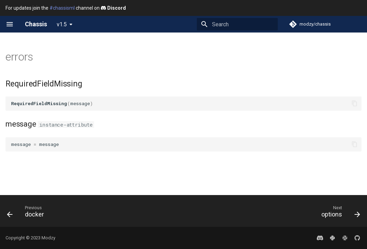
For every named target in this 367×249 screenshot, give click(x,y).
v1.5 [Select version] (62, 24)
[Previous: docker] (27, 213)
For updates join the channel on (66, 8)
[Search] (237, 24)
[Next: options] (339, 213)
